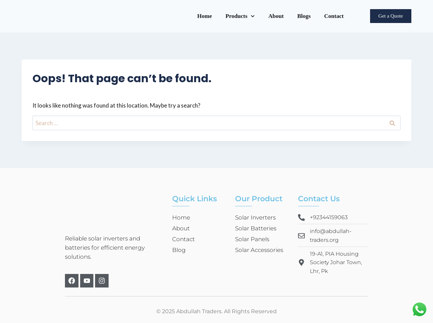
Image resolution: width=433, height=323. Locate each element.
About (275, 16)
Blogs (304, 16)
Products (240, 16)
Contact (334, 16)
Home (204, 16)
